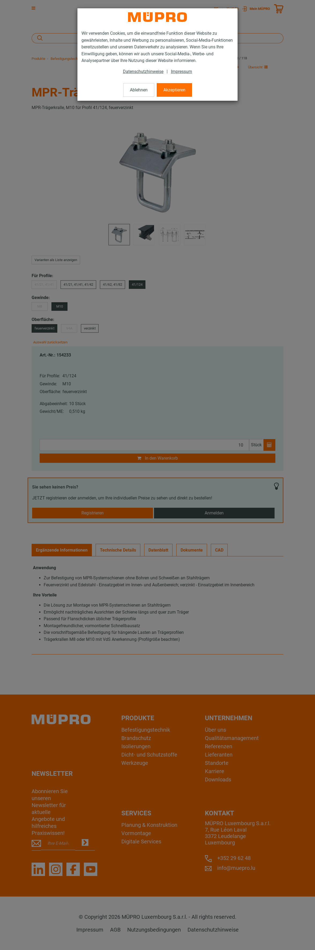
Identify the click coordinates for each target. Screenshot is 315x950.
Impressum (181, 71)
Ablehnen (139, 89)
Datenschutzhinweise (143, 71)
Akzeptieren (174, 89)
